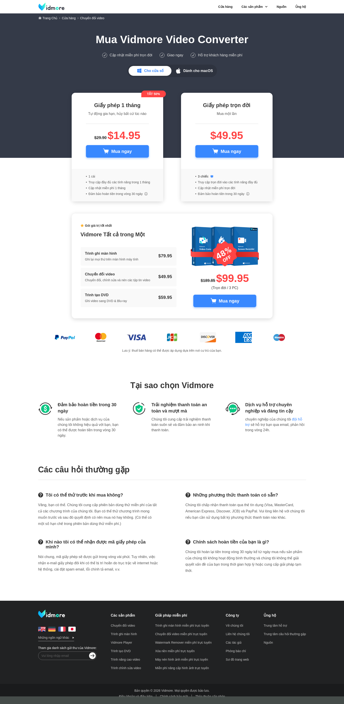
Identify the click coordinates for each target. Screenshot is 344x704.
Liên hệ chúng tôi (238, 634)
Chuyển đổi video (123, 625)
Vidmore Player (121, 642)
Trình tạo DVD (121, 651)
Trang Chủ (49, 18)
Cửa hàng (225, 6)
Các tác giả (233, 642)
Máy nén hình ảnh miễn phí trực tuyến (181, 659)
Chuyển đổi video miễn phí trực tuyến (181, 634)
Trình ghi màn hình (124, 634)
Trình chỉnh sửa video (126, 668)
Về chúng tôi (234, 625)
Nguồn (281, 6)
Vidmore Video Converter (184, 39)
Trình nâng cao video (125, 659)
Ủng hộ (300, 6)
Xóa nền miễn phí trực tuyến (175, 651)
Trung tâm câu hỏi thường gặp (285, 634)
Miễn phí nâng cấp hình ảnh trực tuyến (182, 668)
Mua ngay (121, 151)
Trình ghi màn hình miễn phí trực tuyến (182, 625)
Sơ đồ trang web (237, 659)
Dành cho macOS (198, 71)
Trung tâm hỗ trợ (275, 625)
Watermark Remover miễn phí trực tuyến (183, 642)
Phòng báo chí (236, 651)
